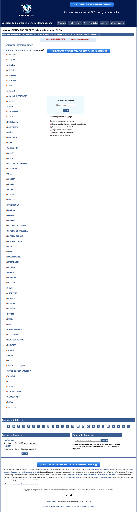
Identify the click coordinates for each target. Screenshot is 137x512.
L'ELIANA (10, 215)
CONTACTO (87, 501)
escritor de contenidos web (69, 477)
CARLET (10, 153)
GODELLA (11, 200)
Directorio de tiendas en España (63, 121)
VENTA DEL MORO (14, 392)
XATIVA (10, 402)
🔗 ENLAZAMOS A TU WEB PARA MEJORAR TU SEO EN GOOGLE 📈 (78, 51)
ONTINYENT (12, 293)
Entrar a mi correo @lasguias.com (70, 501)
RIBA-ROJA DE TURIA (15, 340)
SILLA (9, 360)
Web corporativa (117, 23)
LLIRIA (9, 246)
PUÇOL (10, 319)
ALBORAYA (11, 75)
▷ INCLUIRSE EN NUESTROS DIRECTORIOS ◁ (92, 4)
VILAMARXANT (13, 397)
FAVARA (10, 189)
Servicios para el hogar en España (63, 133)
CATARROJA (12, 169)
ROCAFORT (11, 345)
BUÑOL (10, 132)
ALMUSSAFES (12, 112)
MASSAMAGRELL (14, 257)
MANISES (11, 252)
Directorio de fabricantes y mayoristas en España (69, 124)
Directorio (62, 23)
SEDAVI (10, 355)
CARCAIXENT (12, 148)
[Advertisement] (88, 73)
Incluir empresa (75, 23)
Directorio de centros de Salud (62, 127)
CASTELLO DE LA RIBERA (17, 163)
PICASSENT (11, 309)
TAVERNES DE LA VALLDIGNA (19, 371)
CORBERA (11, 179)
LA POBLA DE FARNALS (16, 226)
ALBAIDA (11, 65)
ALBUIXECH (12, 80)
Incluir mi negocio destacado (79, 39)
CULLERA (11, 184)
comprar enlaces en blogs (103, 477)
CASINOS (10, 158)
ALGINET (10, 106)
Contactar (104, 23)
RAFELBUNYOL (13, 335)
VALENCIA (11, 386)
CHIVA (9, 174)
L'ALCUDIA (11, 210)
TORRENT (11, 376)
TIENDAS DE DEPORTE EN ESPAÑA (20, 45)
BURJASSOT (12, 137)
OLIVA (9, 288)
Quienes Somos (51, 501)
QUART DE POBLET (15, 329)
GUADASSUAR (13, 205)
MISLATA (10, 272)
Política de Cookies (88, 507)
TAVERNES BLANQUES (16, 366)
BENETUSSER (12, 127)
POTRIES (10, 314)
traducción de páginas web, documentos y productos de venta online (92, 475)
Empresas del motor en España (62, 130)
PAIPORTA (11, 298)
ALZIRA (10, 117)
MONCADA (11, 277)
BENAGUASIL (12, 122)
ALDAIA (10, 86)
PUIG (9, 324)
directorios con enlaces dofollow (98, 470)
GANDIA (10, 195)
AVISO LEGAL (60, 507)
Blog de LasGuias (91, 23)
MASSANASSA (13, 262)
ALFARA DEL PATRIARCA (17, 96)
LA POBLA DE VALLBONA (17, 231)
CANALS (10, 143)
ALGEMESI (11, 101)
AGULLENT (11, 54)
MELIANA (11, 267)
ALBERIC (10, 70)
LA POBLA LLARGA (14, 241)
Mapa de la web (48, 507)
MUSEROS (11, 283)
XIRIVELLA (11, 407)
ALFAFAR (11, 91)
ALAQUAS (11, 60)
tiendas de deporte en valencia (20, 484)
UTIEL (9, 381)
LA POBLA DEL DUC (15, 236)
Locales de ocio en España (61, 135)
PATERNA (11, 303)
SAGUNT (10, 350)
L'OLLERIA (11, 220)
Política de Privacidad (73, 507)
